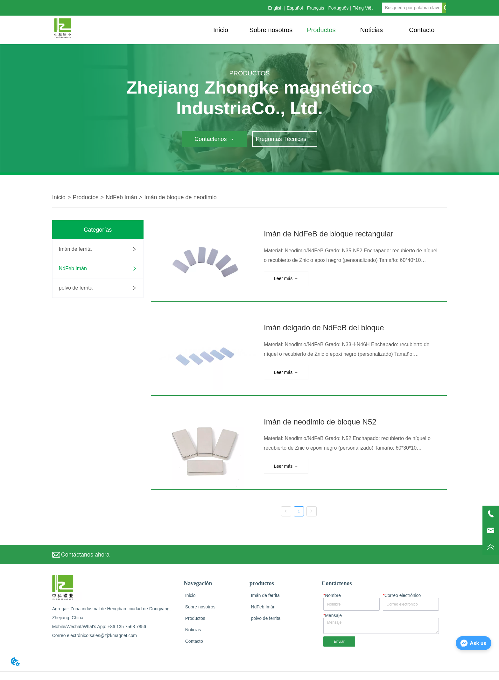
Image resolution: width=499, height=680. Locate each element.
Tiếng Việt (363, 8)
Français (315, 8)
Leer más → (282, 277)
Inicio (59, 197)
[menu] (321, 30)
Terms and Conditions (425, 671)
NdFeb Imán (121, 197)
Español (295, 8)
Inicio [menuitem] (220, 29)
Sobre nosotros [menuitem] (271, 29)
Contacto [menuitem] (421, 29)
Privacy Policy (387, 671)
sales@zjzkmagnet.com (113, 624)
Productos (85, 197)
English (275, 8)
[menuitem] (321, 30)
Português (338, 8)
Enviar (339, 630)
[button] (321, 30)
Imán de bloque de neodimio (180, 197)
